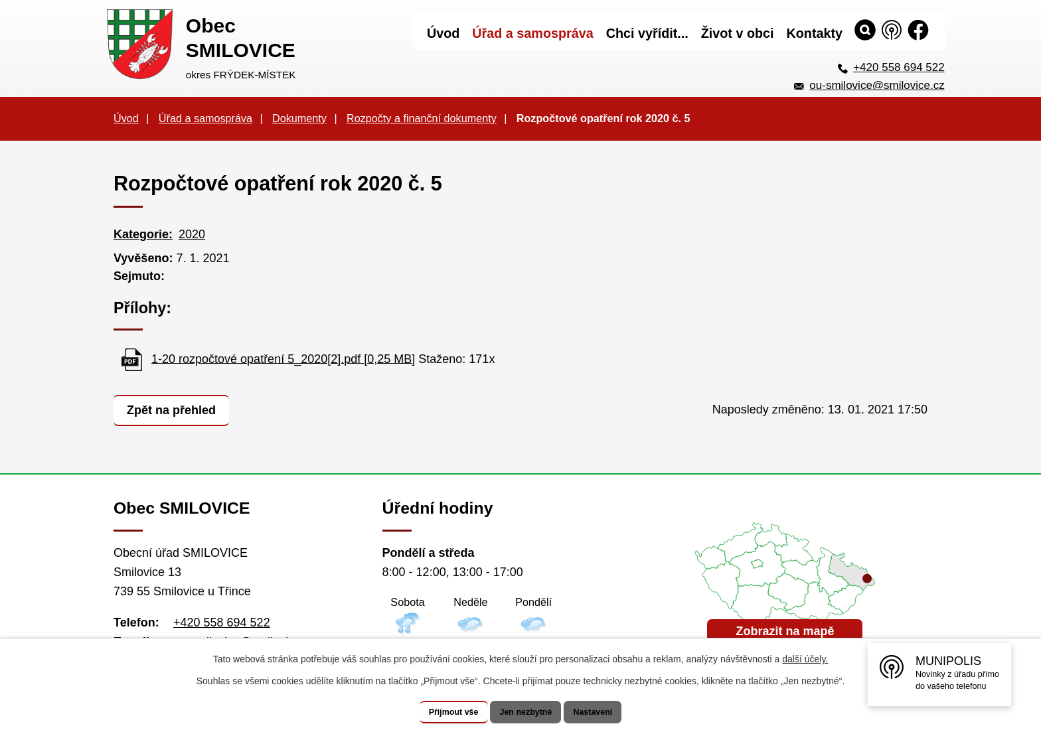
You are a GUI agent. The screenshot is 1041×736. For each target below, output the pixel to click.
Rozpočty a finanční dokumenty (422, 118)
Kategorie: (143, 234)
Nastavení (608, 712)
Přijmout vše (439, 712)
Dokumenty (299, 118)
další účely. (805, 659)
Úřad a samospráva (205, 118)
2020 (192, 234)
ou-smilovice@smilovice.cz (876, 85)
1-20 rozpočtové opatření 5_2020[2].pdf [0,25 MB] (283, 358)
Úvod (126, 118)
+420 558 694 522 (899, 67)
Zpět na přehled (175, 408)
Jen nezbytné (526, 712)
